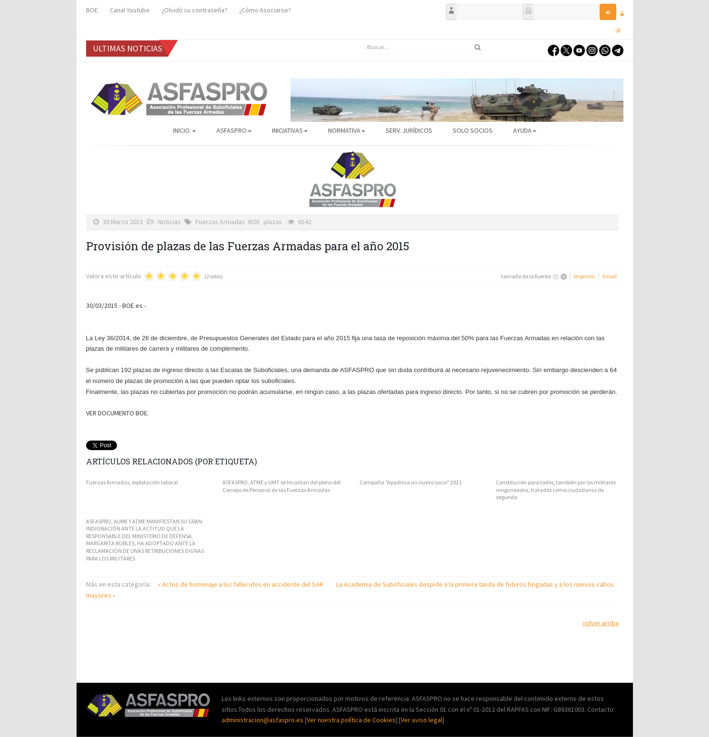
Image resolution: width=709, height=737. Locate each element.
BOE (92, 10)
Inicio (184, 130)
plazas (272, 221)
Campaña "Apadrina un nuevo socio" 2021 (410, 482)
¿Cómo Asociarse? (265, 10)
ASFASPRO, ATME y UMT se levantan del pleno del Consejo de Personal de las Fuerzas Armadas (281, 486)
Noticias (169, 221)
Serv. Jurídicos (409, 130)
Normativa (346, 130)
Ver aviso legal (421, 720)
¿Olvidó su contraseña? (194, 10)
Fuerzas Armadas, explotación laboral (132, 482)
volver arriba (601, 623)
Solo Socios (473, 130)
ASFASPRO (234, 130)
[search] (424, 47)
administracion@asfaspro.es (263, 720)
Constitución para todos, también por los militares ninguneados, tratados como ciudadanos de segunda (556, 490)
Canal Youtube (130, 10)
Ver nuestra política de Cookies (351, 720)
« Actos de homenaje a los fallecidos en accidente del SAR (241, 584)
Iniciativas (290, 130)
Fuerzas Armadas (220, 221)
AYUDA (524, 130)
